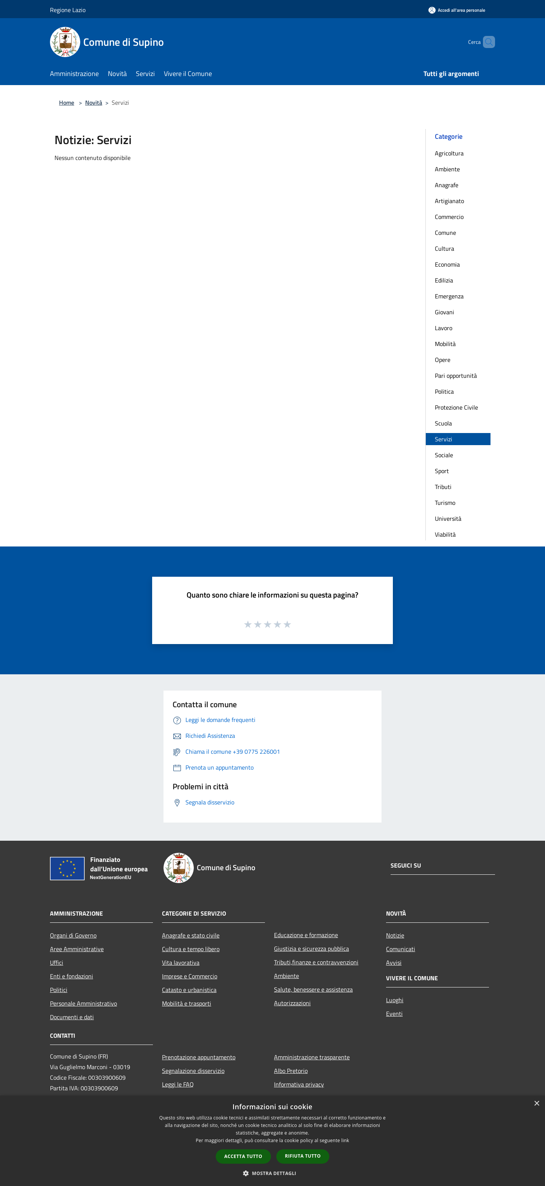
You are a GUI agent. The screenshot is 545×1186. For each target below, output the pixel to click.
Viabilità (445, 534)
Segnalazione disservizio (193, 1070)
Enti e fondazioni (71, 976)
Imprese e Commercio (189, 976)
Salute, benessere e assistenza (313, 989)
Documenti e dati (72, 1016)
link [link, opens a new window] (345, 1140)
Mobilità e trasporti (186, 1003)
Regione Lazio (68, 9)
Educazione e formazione (306, 934)
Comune (445, 232)
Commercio (449, 216)
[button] (272, 1173)
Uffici (56, 962)
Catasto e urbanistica (189, 989)
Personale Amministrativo (83, 1003)
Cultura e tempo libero (191, 948)
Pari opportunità (456, 375)
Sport (442, 470)
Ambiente (447, 169)
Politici (58, 989)
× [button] (536, 1104)
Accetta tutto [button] (243, 1156)
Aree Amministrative (77, 948)
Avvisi (394, 962)
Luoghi (394, 999)
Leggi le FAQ (178, 1084)
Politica (444, 391)
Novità (93, 102)
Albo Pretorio (291, 1070)
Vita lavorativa (180, 962)
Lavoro (443, 327)
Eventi (394, 1013)
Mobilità (445, 343)
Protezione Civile (456, 407)
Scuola (443, 423)
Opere (442, 359)
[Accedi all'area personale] (457, 10)
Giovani (444, 312)
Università (448, 518)
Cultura (444, 248)
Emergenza (449, 296)
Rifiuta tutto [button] (303, 1156)
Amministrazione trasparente (312, 1057)
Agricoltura (449, 153)
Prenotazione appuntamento (198, 1057)
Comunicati (400, 948)
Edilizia (444, 280)
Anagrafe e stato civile (191, 935)
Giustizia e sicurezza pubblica (311, 948)
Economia (447, 264)
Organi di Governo (73, 935)
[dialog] (272, 1141)
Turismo (445, 502)
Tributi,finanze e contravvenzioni (316, 962)
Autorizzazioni (292, 1002)
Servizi (443, 439)
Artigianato (449, 200)
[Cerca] (486, 42)
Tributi (443, 486)
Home (66, 102)
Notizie (395, 935)
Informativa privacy (299, 1084)
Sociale (444, 454)
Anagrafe (446, 184)
